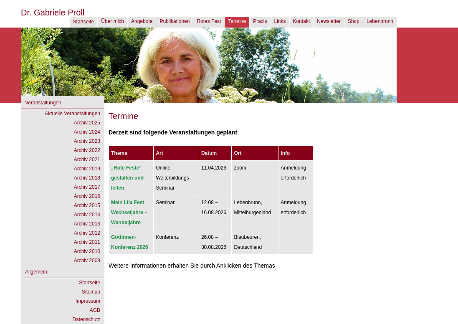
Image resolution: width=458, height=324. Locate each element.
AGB (95, 310)
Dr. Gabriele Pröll (52, 12)
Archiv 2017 (87, 187)
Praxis (260, 21)
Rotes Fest (209, 21)
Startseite (83, 22)
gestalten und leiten (127, 178)
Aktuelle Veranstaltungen (72, 113)
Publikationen (174, 21)
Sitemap (91, 292)
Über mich (112, 21)
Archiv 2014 (87, 215)
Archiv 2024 (87, 132)
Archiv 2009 (87, 260)
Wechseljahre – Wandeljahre (129, 212)
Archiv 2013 (87, 224)
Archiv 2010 (87, 251)
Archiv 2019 (87, 169)
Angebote (141, 21)
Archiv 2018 (87, 178)
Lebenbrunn (380, 21)
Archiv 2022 (87, 150)
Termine (237, 21)
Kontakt (301, 21)
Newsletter (329, 21)
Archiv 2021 (87, 159)
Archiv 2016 (87, 196)
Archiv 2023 (87, 141)
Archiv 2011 (87, 242)
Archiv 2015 (87, 205)
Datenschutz (86, 319)
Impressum (88, 301)
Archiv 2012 (87, 233)
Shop (353, 21)
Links (280, 21)
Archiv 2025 (87, 123)
